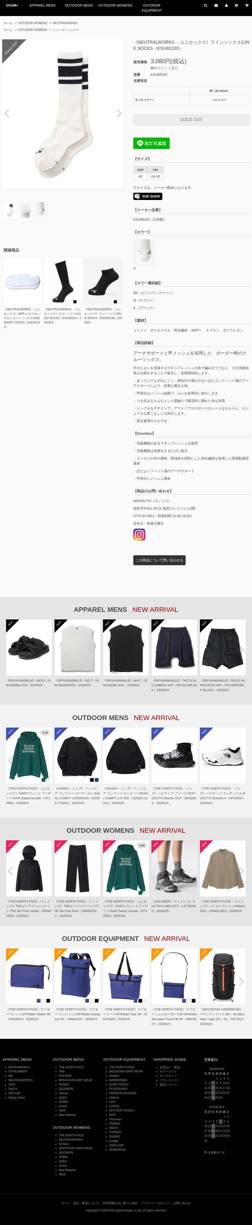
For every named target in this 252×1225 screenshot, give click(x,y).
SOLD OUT (191, 119)
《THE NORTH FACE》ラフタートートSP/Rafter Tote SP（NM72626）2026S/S (125, 1014)
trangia (113, 1141)
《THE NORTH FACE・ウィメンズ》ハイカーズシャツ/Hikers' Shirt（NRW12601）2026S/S (222, 906)
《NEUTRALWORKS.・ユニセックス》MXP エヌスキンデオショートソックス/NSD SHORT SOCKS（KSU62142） (22, 318)
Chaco (63, 1106)
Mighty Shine (16, 1097)
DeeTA (12, 1089)
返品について (168, 1084)
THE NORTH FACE (71, 1067)
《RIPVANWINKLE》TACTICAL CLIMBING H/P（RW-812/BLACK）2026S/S (174, 685)
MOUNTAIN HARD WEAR (76, 1080)
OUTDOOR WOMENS (115, 5)
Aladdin (114, 1075)
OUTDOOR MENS (79, 5)
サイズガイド (168, 1075)
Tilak (62, 1071)
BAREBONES (118, 1080)
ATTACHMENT (18, 1071)
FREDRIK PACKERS (122, 1093)
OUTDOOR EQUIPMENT (152, 7)
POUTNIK (65, 1075)
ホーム (8, 23)
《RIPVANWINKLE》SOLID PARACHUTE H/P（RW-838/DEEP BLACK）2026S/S (222, 685)
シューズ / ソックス (66, 30)
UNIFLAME (116, 1145)
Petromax (115, 1119)
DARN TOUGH (119, 1084)
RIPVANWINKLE (19, 1067)
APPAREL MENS (42, 5)
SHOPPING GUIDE (170, 1059)
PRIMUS (114, 1123)
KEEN (63, 1097)
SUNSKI (114, 1136)
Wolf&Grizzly (117, 1149)
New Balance (67, 1115)
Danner (63, 1093)
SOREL (64, 1101)
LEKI (112, 1101)
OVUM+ (12, 5)
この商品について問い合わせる (159, 560)
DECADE (14, 1093)
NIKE (62, 1110)
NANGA (64, 1084)
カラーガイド (168, 1071)
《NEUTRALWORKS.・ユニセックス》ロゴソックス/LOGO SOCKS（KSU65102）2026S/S (62, 316)
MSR (112, 1115)
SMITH (113, 1128)
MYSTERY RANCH (121, 1110)
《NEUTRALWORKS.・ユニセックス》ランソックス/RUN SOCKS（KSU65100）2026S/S (103, 316)
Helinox (114, 1097)
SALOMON (66, 1089)
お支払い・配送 (170, 1067)
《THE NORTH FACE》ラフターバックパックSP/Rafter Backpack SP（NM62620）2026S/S (77, 1014)
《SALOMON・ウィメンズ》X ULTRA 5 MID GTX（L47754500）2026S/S (173, 906)
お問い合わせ (182, 1203)
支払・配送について (86, 1203)
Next (119, 113)
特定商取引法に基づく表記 (120, 1203)
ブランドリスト (170, 1080)
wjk (10, 1075)
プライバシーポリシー (155, 1203)
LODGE (114, 1106)
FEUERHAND (118, 1089)
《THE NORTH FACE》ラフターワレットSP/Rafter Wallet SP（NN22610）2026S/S (28, 1014)
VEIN (11, 1084)
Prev (7, 113)
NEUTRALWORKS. (65, 23)
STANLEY (115, 1132)
